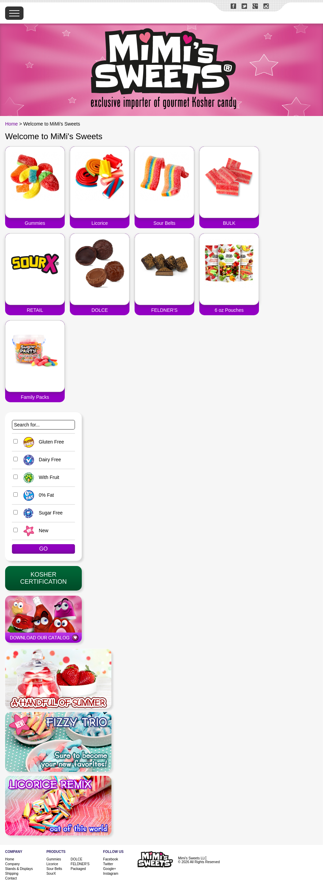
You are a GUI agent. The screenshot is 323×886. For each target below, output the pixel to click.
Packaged (78, 869)
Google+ (109, 869)
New (34, 530)
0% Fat (37, 495)
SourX (51, 873)
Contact (11, 878)
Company (12, 864)
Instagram (110, 873)
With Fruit (39, 477)
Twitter (108, 864)
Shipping (11, 873)
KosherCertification (43, 578)
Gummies (53, 859)
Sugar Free (41, 512)
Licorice (52, 864)
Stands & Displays (19, 869)
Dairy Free (40, 459)
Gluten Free (42, 442)
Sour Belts (54, 869)
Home (11, 124)
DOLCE (76, 859)
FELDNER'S (80, 864)
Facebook (110, 859)
